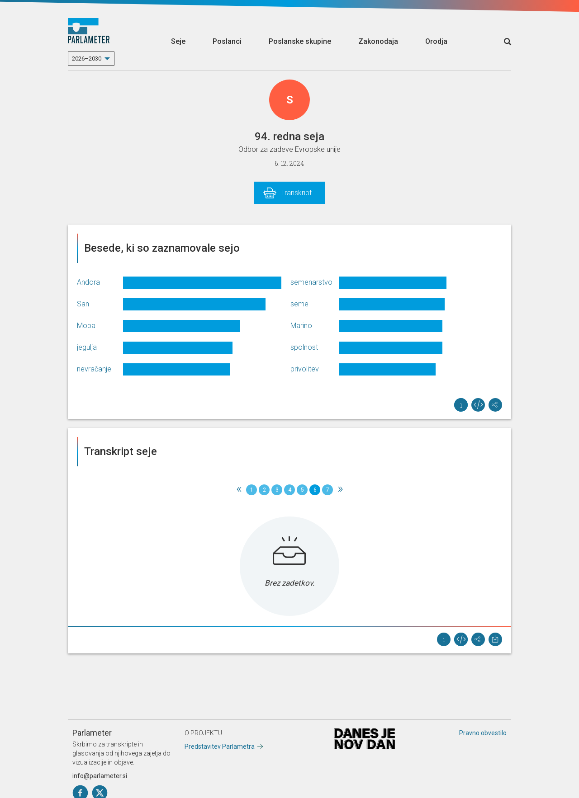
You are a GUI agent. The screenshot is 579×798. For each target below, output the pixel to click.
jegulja (87, 347)
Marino (301, 325)
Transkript (296, 192)
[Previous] (238, 489)
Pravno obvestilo (483, 733)
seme (299, 304)
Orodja (436, 41)
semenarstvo (311, 282)
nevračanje (94, 369)
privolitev (304, 369)
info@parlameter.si (99, 775)
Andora (88, 282)
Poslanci (227, 41)
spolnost (304, 347)
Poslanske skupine (300, 41)
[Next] (340, 489)
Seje (178, 41)
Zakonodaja (378, 41)
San (83, 304)
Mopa (86, 325)
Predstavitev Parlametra (220, 746)
